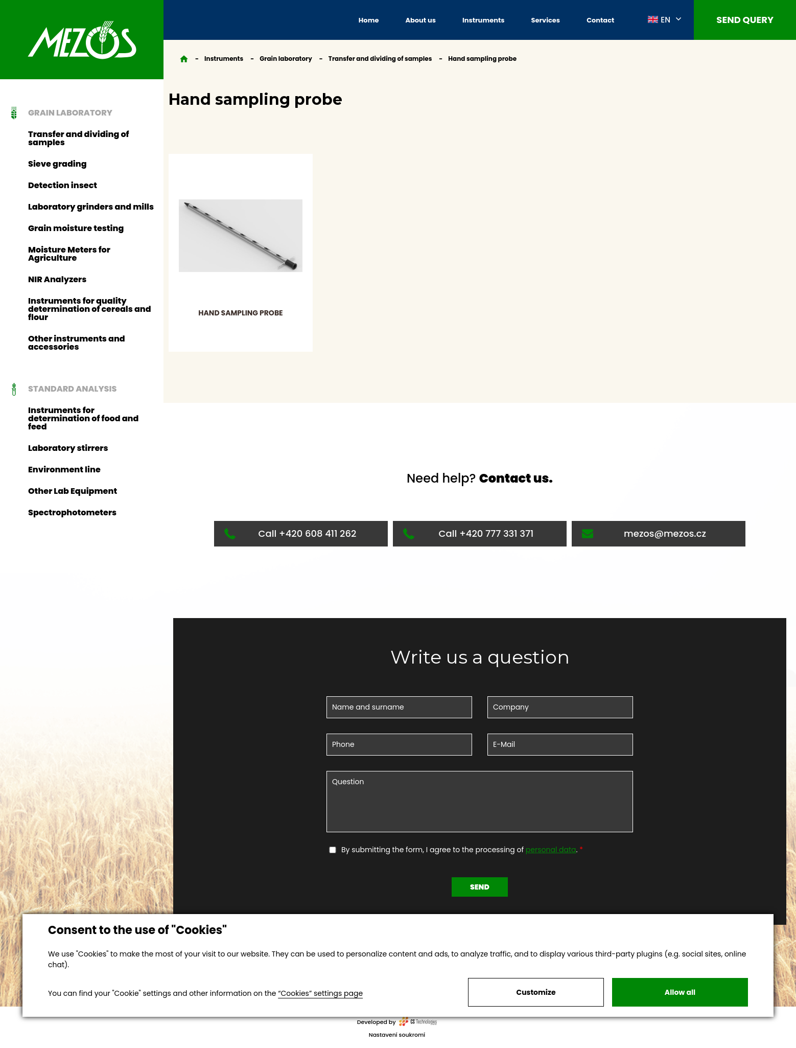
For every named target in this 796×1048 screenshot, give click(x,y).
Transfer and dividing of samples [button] (78, 138)
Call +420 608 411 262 (290, 533)
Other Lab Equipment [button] (72, 491)
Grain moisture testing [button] (76, 228)
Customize (535, 992)
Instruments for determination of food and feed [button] (83, 418)
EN (659, 19)
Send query (745, 19)
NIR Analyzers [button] (57, 279)
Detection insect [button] (62, 185)
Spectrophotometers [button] (72, 512)
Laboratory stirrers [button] (68, 448)
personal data (551, 850)
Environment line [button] (64, 469)
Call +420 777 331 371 (468, 533)
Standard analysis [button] (61, 389)
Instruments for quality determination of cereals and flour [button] (89, 309)
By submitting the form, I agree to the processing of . (460, 850)
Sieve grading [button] (57, 164)
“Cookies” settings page (320, 993)
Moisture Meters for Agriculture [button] (69, 254)
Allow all (680, 992)
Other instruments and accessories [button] (76, 343)
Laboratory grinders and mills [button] (91, 207)
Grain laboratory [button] (59, 113)
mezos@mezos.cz (644, 533)
